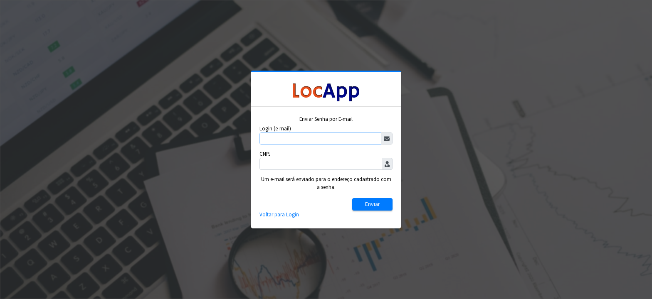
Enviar (372, 204)
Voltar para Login (279, 214)
